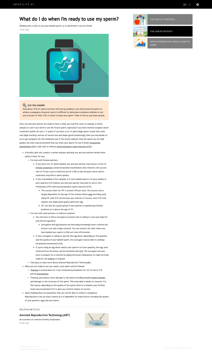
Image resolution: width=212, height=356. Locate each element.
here (37, 262)
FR (189, 4)
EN (184, 4)
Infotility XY (23, 4)
